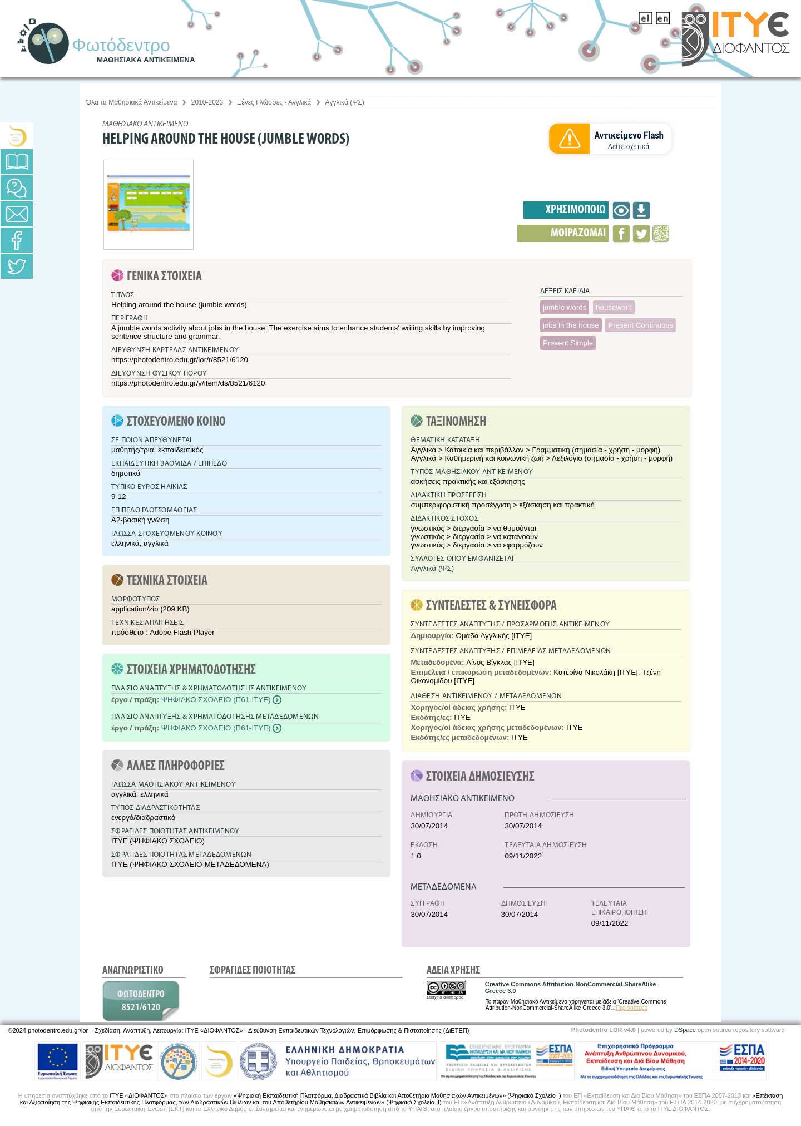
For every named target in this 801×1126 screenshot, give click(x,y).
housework (613, 307)
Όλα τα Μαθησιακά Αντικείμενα (131, 102)
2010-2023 (207, 102)
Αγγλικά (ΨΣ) (344, 102)
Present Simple (568, 343)
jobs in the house (571, 325)
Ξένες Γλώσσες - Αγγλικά (275, 102)
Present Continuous (640, 325)
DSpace (685, 1029)
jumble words (565, 307)
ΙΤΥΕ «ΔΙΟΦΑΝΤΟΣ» (138, 1095)
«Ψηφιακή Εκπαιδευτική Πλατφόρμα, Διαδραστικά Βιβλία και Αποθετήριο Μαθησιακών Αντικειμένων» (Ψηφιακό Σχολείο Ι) (397, 1095)
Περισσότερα (631, 1008)
